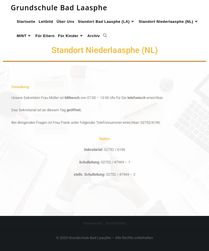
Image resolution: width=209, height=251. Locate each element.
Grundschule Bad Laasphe (59, 7)
